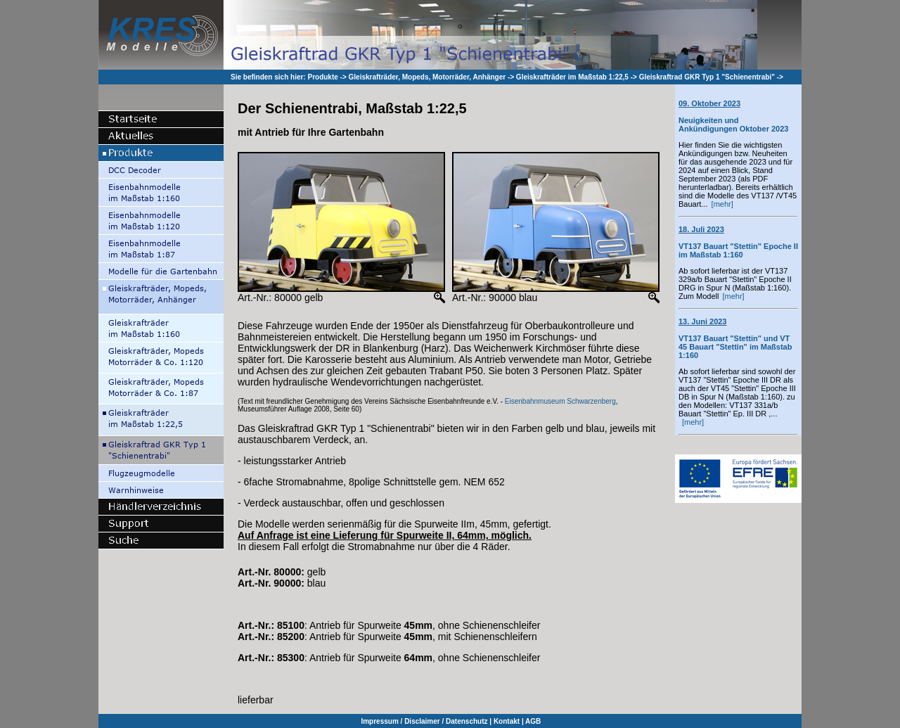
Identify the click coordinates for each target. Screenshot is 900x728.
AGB (533, 721)
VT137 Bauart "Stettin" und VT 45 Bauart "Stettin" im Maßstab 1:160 (735, 338)
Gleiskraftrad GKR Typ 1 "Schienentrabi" (707, 77)
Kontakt (507, 721)
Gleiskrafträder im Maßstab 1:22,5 (572, 77)
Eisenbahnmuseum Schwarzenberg (560, 401)
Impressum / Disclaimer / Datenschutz (424, 721)
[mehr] (722, 204)
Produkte (322, 77)
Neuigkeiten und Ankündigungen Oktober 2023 (733, 116)
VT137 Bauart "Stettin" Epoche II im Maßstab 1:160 (738, 242)
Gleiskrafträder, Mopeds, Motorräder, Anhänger (427, 77)
